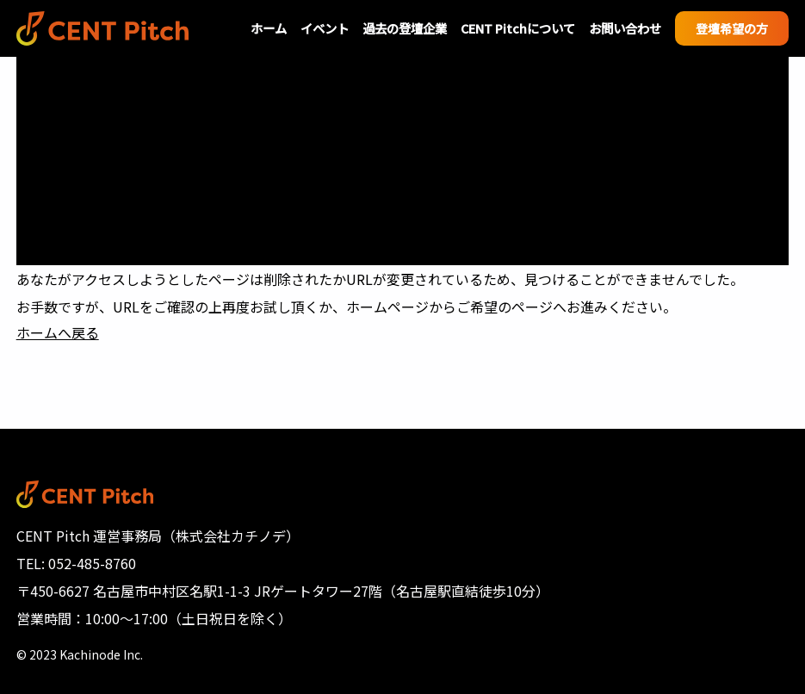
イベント (324, 28)
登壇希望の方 (732, 28)
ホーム (269, 28)
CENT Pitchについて (518, 28)
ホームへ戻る (57, 332)
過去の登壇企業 (404, 28)
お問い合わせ (625, 28)
